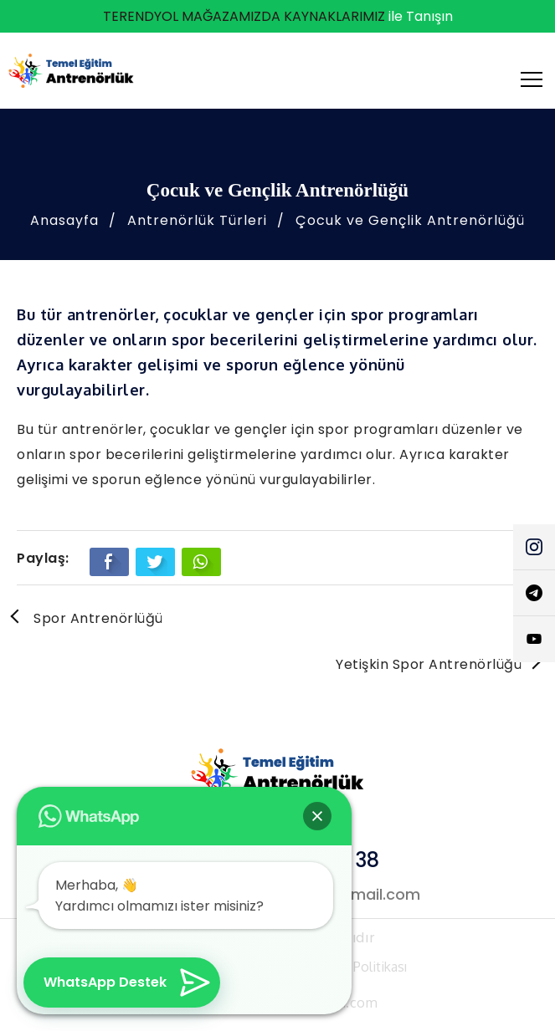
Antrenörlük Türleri (197, 220)
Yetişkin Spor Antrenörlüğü (429, 664)
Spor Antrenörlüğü (98, 618)
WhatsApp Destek (105, 982)
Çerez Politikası (361, 966)
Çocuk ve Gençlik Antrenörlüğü (410, 220)
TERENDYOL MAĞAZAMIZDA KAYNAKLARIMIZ (244, 16)
